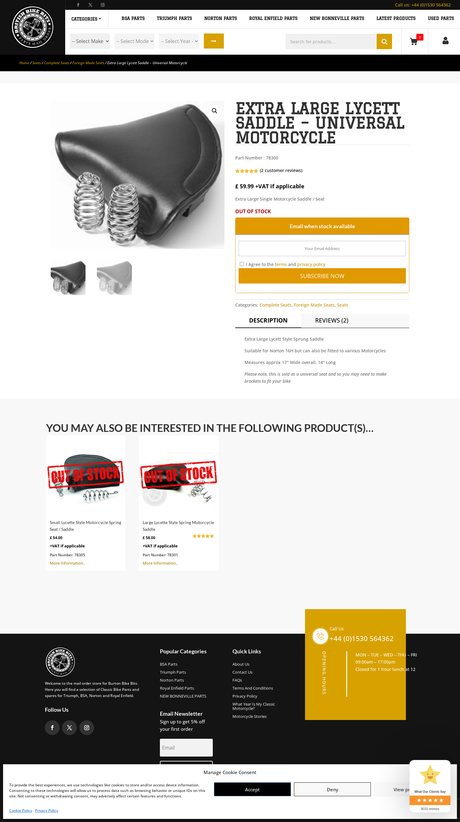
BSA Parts (168, 664)
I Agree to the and (282, 264)
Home (24, 62)
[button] (214, 110)
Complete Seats (56, 62)
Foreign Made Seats (88, 62)
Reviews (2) (331, 320)
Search (214, 41)
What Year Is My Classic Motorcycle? (253, 706)
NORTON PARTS (220, 18)
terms (281, 264)
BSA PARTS (133, 18)
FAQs (237, 680)
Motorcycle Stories (249, 716)
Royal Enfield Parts (177, 688)
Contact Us (242, 672)
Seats (36, 62)
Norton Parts (172, 680)
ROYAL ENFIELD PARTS (273, 18)
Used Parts (441, 18)
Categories (84, 19)
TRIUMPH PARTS (174, 18)
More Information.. (86, 502)
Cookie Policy (20, 810)
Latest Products (395, 18)
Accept (252, 789)
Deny (332, 789)
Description (268, 320)
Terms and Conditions (252, 688)
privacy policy (311, 264)
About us (240, 664)
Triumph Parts (173, 672)
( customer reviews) (281, 170)
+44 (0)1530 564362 (423, 5)
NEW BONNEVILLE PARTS (337, 18)
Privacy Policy (46, 810)
